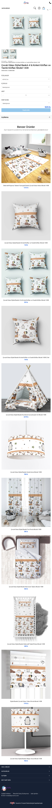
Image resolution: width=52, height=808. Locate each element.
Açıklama (4, 117)
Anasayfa (3, 61)
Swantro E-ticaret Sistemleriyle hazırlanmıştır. (26, 803)
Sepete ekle (26, 110)
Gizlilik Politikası (6, 793)
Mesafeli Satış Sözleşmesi (21, 793)
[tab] (26, 117)
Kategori (10, 61)
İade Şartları (34, 793)
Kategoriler (5, 8)
